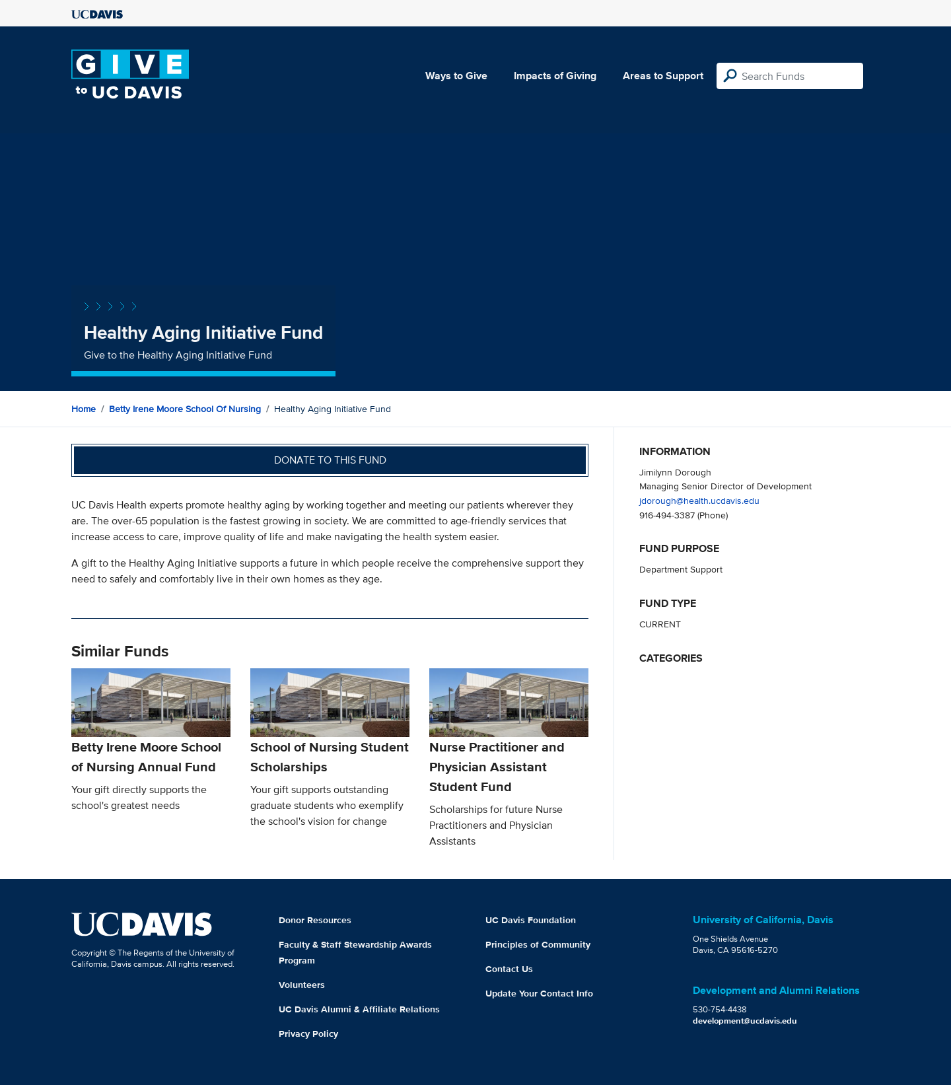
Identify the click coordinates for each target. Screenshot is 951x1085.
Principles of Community (537, 944)
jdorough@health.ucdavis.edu (699, 500)
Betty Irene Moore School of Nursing (185, 408)
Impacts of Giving (555, 75)
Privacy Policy (308, 1033)
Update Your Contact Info (539, 993)
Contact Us (509, 968)
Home (83, 408)
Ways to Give (456, 75)
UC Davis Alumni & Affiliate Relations (359, 1009)
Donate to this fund (330, 460)
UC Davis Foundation (530, 920)
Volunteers (302, 984)
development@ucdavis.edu (745, 1020)
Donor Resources (315, 920)
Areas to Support (663, 75)
